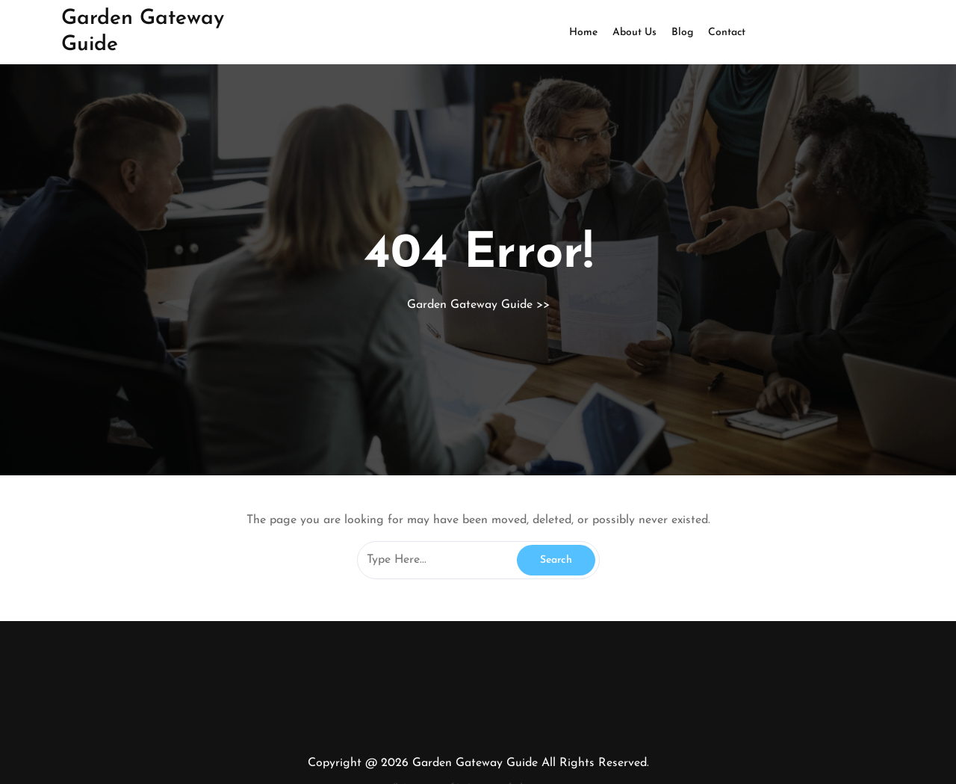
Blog (682, 32)
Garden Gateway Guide (470, 305)
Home (583, 32)
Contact (726, 32)
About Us (634, 32)
